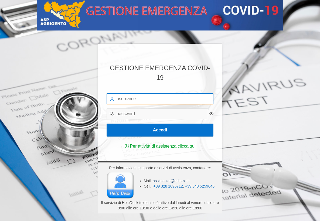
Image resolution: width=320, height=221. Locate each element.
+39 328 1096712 (168, 186)
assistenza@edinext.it (170, 181)
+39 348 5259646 (200, 186)
